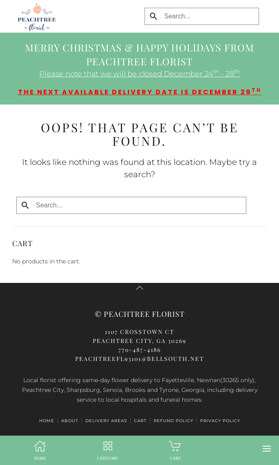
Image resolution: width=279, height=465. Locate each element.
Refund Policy (173, 420)
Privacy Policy (220, 420)
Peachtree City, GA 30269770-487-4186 (139, 341)
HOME (46, 420)
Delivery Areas (106, 420)
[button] (267, 448)
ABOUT (69, 420)
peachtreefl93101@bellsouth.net (139, 359)
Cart (140, 420)
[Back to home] (34, 16)
